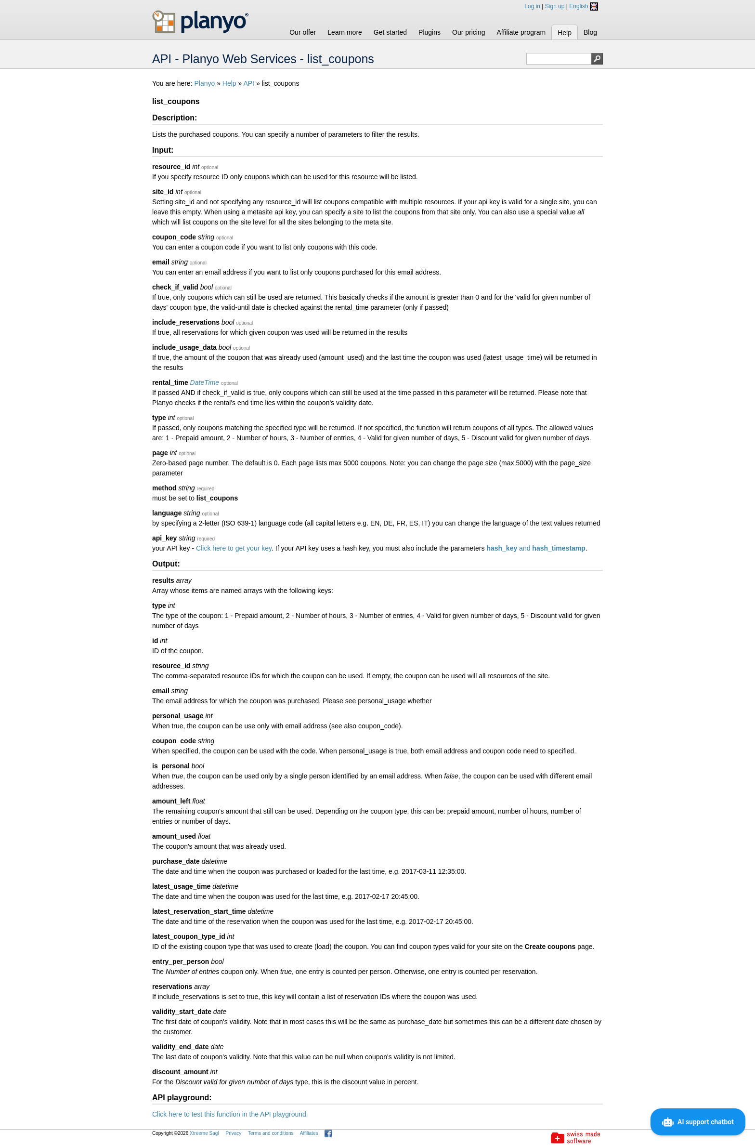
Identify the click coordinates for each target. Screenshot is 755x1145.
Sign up (555, 6)
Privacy (233, 1133)
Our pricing (468, 32)
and (535, 548)
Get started (390, 32)
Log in (532, 6)
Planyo (204, 83)
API (248, 83)
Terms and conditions (271, 1133)
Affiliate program (521, 32)
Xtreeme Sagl (204, 1133)
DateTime (205, 382)
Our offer (302, 32)
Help (565, 33)
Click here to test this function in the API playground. (230, 1114)
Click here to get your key (234, 548)
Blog (590, 32)
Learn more (344, 32)
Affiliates (309, 1133)
